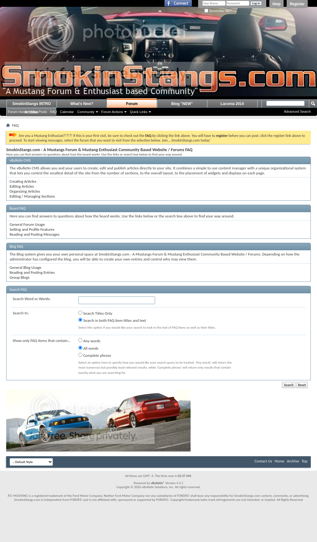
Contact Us (263, 461)
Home (279, 461)
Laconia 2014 (232, 104)
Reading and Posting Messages (34, 234)
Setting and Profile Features (32, 229)
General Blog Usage (25, 267)
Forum (131, 104)
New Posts (39, 112)
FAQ (53, 112)
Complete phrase (94, 355)
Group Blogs (19, 277)
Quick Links (138, 112)
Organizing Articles (25, 191)
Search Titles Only (95, 313)
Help (276, 4)
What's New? (81, 104)
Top (304, 461)
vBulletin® (158, 483)
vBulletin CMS (20, 160)
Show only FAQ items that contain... (42, 340)
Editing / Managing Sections (32, 196)
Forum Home (18, 112)
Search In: (21, 313)
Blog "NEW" (182, 104)
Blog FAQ (16, 246)
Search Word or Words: (31, 298)
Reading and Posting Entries (32, 272)
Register (297, 4)
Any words (89, 340)
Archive (293, 461)
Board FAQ (17, 208)
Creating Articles (23, 181)
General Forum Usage (27, 224)
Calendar (67, 112)
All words (88, 348)
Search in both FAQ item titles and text (112, 320)
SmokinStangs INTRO (31, 104)
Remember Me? (217, 11)
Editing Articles (22, 186)
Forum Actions (112, 112)
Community (85, 112)
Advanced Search (297, 111)
